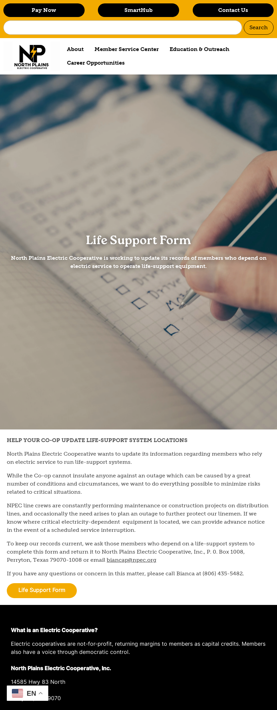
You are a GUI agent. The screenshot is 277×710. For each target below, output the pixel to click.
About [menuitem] (75, 49)
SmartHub (138, 10)
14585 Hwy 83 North (38, 682)
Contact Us (233, 10)
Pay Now (44, 10)
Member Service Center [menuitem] (126, 49)
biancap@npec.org (131, 560)
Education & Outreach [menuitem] (199, 49)
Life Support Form (41, 590)
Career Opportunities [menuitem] (96, 63)
